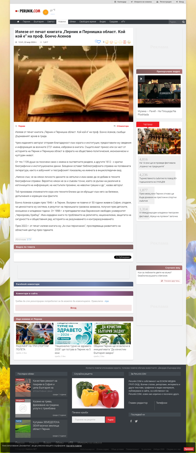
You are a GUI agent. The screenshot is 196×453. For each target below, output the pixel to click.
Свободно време (87, 21)
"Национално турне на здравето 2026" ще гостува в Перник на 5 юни (112, 349)
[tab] (147, 125)
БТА (29, 239)
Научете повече (74, 445)
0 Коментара (123, 126)
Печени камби (80, 412)
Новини (62, 21)
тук (107, 301)
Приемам (189, 449)
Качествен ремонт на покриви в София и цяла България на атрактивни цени (45, 406)
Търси (110, 420)
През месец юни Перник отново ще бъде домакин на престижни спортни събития (34, 349)
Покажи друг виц (170, 281)
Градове (113, 21)
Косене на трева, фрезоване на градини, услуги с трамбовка (46, 425)
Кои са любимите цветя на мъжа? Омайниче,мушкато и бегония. (155, 274)
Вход (74, 308)
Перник (21, 126)
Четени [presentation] (147, 124)
